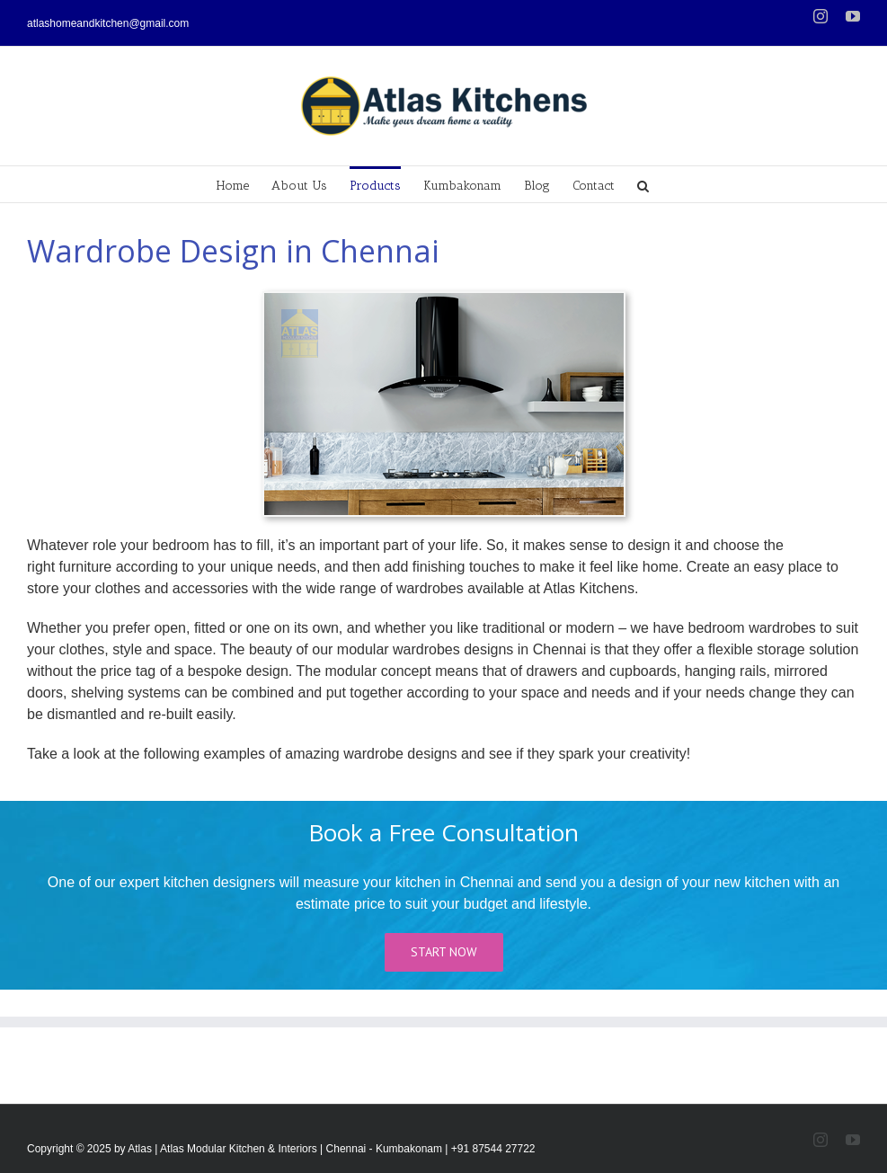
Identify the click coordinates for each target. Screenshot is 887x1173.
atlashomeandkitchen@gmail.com (108, 23)
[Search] (643, 184)
